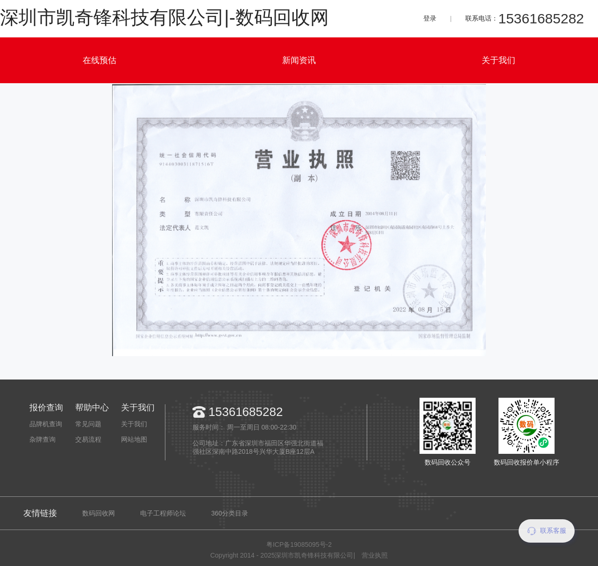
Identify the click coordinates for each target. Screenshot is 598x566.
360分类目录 (229, 513)
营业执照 (375, 555)
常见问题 (88, 424)
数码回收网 (98, 513)
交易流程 (88, 439)
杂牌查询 (42, 439)
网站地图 (134, 439)
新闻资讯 (299, 60)
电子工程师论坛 (163, 513)
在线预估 (99, 60)
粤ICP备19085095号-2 (299, 544)
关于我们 (498, 60)
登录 (429, 18)
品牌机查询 (45, 424)
